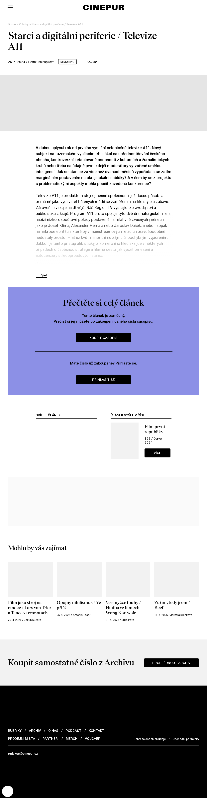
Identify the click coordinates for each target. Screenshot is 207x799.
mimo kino (69, 61)
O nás (53, 731)
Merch (71, 739)
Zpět (43, 275)
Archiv (35, 731)
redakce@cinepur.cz (23, 754)
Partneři (50, 739)
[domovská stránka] (104, 7)
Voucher (92, 739)
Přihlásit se (103, 380)
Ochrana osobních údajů (150, 739)
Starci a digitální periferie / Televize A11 (57, 24)
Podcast (73, 731)
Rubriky (24, 24)
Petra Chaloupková (42, 62)
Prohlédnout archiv (171, 663)
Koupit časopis (103, 338)
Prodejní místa (21, 739)
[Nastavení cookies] (8, 791)
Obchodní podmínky (186, 739)
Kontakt (96, 731)
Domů (12, 24)
